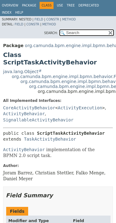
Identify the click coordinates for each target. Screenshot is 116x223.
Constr (52, 19)
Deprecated (88, 5)
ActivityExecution (80, 107)
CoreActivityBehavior (29, 107)
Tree (71, 5)
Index (6, 12)
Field (38, 19)
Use (60, 5)
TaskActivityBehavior (50, 139)
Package (29, 5)
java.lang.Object (20, 71)
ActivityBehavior (24, 113)
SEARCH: (51, 33)
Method (69, 19)
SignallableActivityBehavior (38, 119)
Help (19, 12)
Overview (10, 5)
